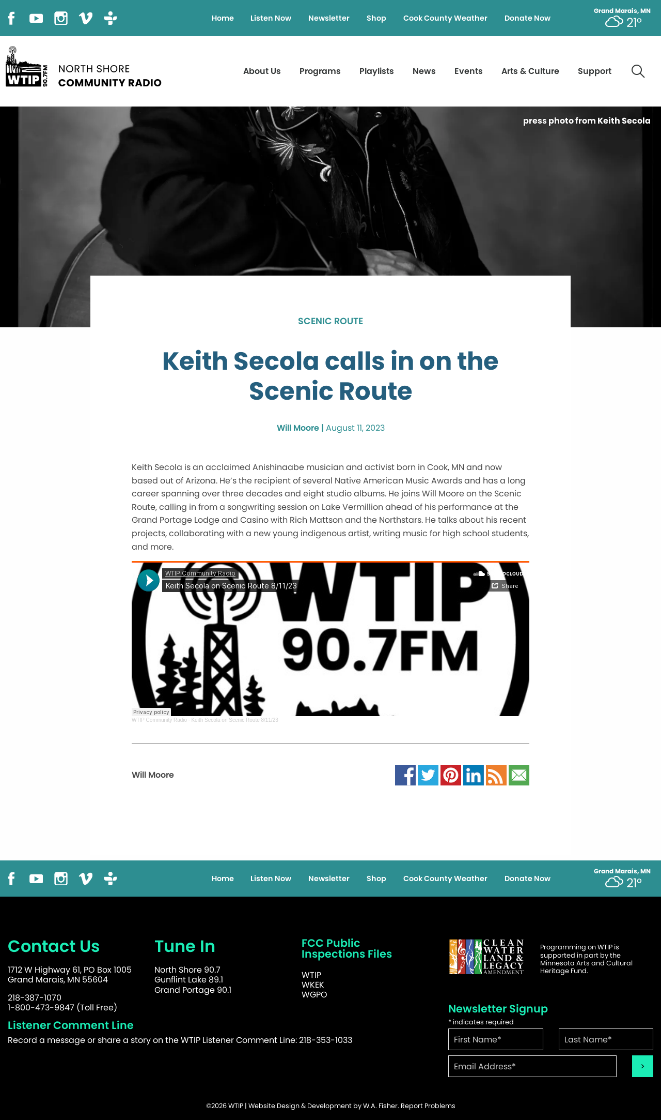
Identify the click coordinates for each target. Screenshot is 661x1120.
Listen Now (270, 18)
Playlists (376, 71)
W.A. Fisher (380, 1105)
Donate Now (527, 18)
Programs (320, 71)
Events (468, 71)
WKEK (313, 985)
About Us (262, 71)
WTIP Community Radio (159, 720)
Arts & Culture (530, 71)
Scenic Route (330, 321)
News (424, 71)
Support (594, 71)
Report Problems (428, 1105)
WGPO (314, 995)
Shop (376, 18)
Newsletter (329, 18)
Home (223, 18)
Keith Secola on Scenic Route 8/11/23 (234, 720)
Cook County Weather (445, 18)
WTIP (311, 975)
